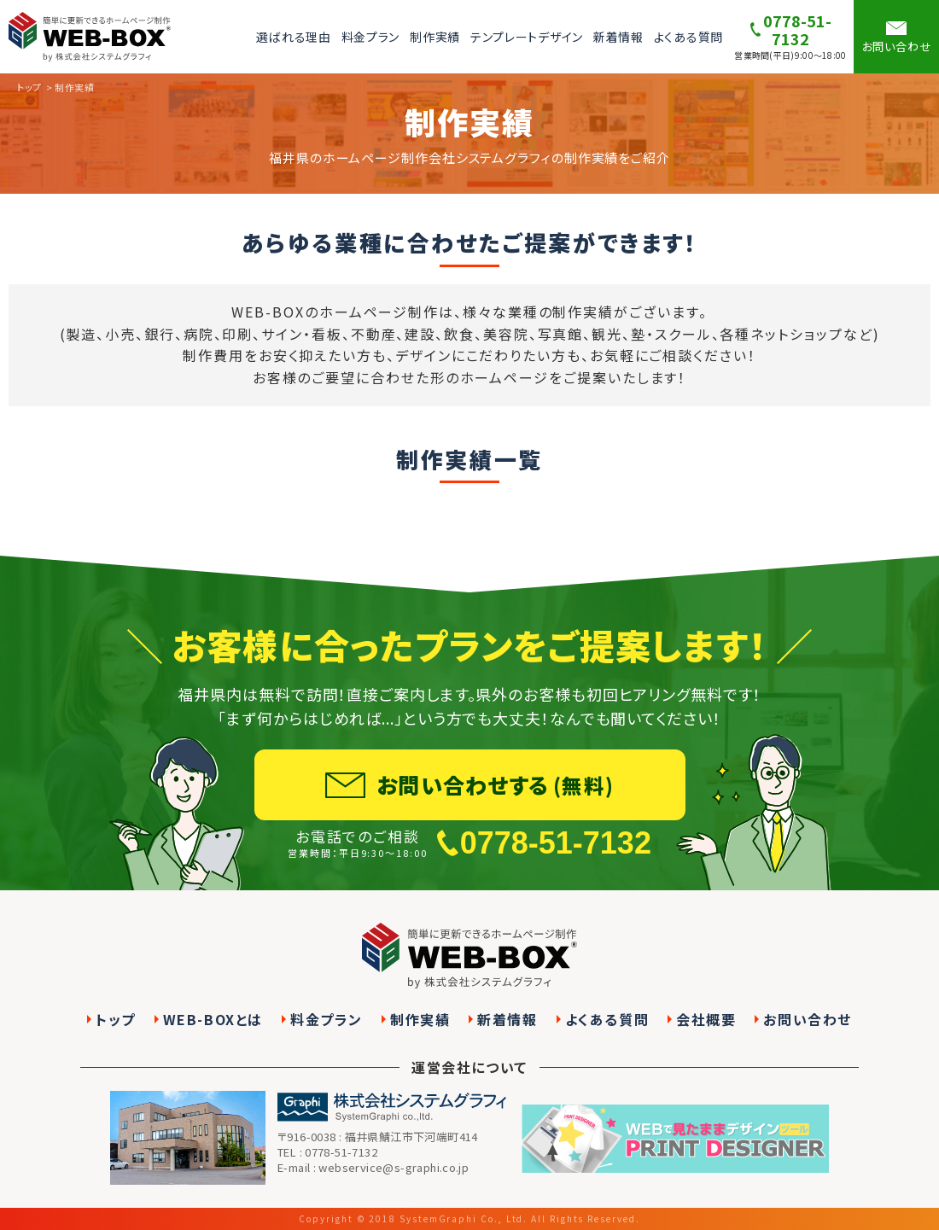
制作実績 (435, 36)
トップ (116, 1020)
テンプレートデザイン (526, 36)
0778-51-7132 (555, 886)
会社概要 (706, 1020)
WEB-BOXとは (213, 1020)
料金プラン (370, 36)
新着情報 (618, 36)
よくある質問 (688, 36)
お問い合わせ (807, 1020)
